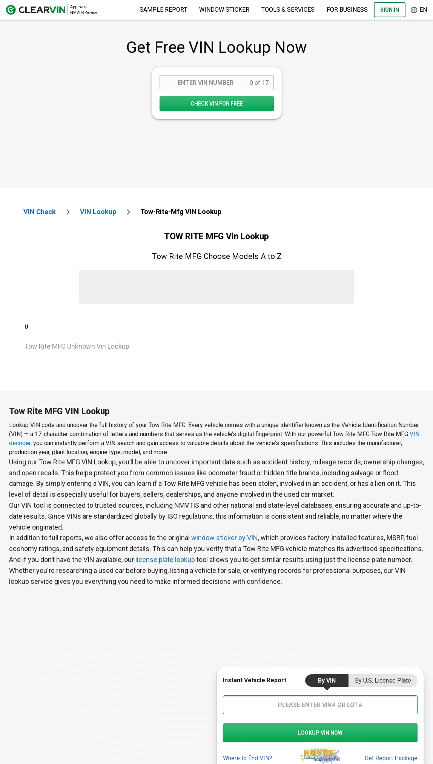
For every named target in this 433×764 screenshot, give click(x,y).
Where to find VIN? (247, 758)
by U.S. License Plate (383, 680)
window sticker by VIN (224, 538)
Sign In (389, 10)
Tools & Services (288, 9)
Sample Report (163, 9)
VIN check (39, 212)
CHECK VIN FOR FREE (216, 104)
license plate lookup (165, 559)
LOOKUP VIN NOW (320, 733)
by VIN (327, 680)
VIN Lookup (98, 212)
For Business (347, 9)
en (418, 10)
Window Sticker (224, 9)
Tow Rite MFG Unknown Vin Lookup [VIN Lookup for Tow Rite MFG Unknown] (77, 346)
